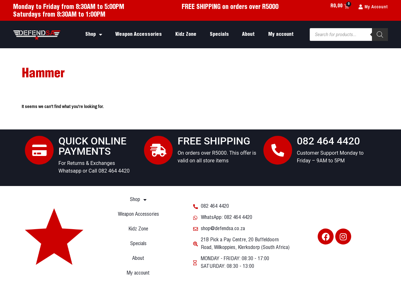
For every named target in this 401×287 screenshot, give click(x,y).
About (248, 34)
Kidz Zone (185, 34)
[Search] (380, 34)
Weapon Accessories (138, 34)
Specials (219, 34)
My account (281, 34)
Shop (93, 34)
